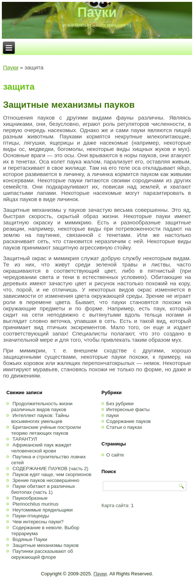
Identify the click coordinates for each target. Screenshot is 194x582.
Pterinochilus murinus (35, 504)
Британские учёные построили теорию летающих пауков (46, 430)
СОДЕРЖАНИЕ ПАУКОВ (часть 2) (50, 468)
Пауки (97, 12)
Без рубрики (120, 403)
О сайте (115, 455)
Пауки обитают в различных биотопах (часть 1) (43, 489)
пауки (112, 415)
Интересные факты (128, 409)
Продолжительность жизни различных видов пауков (42, 406)
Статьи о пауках (124, 427)
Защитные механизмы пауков (68, 105)
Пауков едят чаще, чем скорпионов (52, 474)
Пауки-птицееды (31, 516)
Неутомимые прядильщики (43, 510)
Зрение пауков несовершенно (46, 480)
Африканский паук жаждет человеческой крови (41, 448)
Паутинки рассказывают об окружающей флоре (42, 554)
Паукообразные (30, 498)
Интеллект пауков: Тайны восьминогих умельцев (40, 418)
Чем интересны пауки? (38, 521)
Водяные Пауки (30, 539)
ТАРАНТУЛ (25, 439)
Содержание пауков (128, 421)
